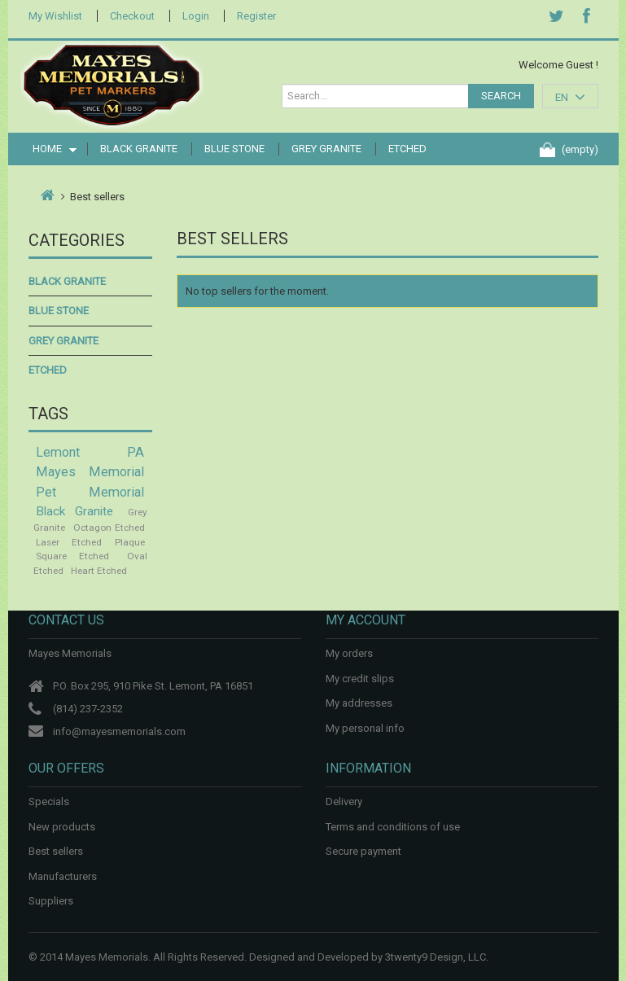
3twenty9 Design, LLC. (436, 957)
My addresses (359, 703)
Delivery (344, 801)
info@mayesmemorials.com (119, 731)
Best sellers (55, 851)
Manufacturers (62, 876)
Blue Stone (234, 148)
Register (256, 16)
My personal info (365, 728)
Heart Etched (99, 570)
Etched (407, 148)
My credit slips (360, 678)
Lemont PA (90, 452)
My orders (349, 653)
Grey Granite (326, 148)
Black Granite (138, 148)
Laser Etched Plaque (90, 542)
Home (48, 148)
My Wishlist (55, 16)
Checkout (132, 16)
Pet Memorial (90, 492)
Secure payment (363, 851)
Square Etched (73, 556)
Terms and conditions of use (393, 827)
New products (61, 827)
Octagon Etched (109, 527)
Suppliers (50, 901)
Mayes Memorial (90, 472)
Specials (48, 801)
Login (195, 16)
